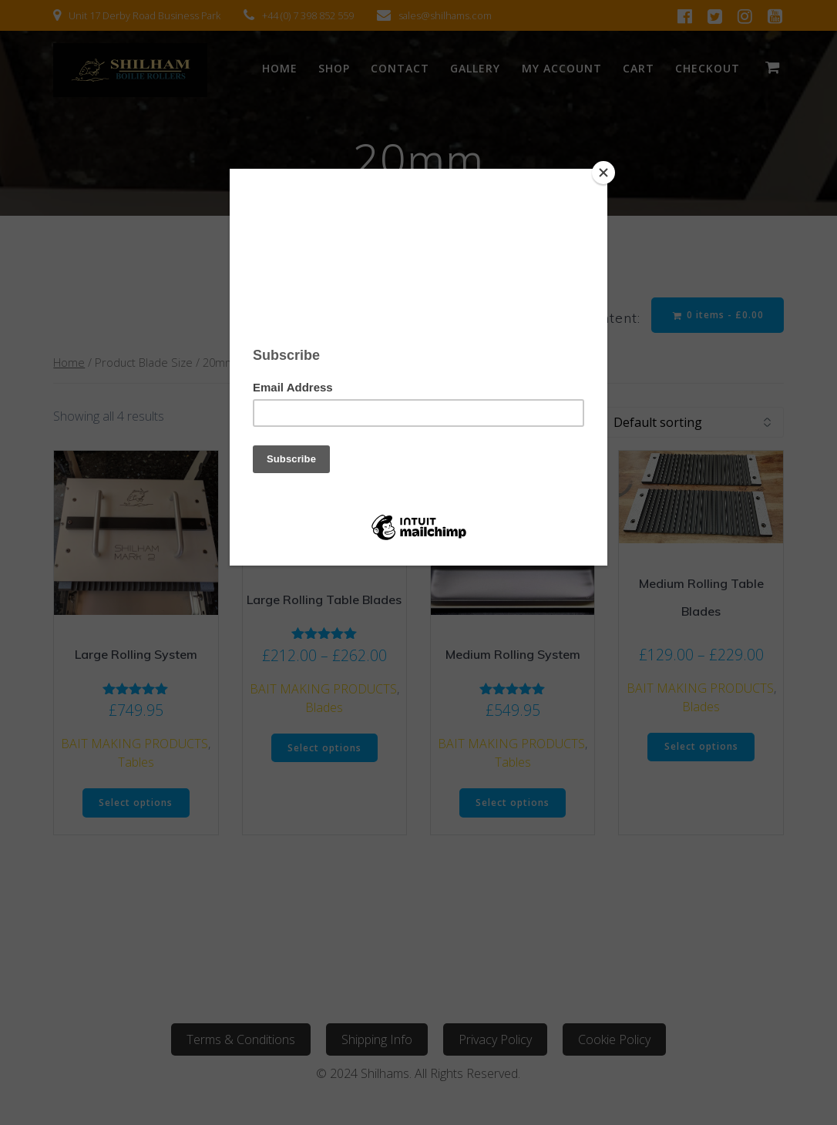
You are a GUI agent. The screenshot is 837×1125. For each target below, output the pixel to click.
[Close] (603, 172)
